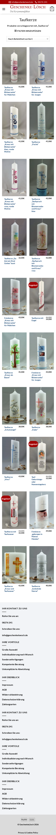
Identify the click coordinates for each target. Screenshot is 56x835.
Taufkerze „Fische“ (36, 143)
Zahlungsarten (9, 704)
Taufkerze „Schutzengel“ (10, 428)
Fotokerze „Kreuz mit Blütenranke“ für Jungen (37, 376)
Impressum (7, 684)
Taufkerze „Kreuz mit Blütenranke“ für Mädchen (9, 91)
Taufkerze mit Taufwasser (10, 533)
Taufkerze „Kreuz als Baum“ (8, 375)
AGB (4, 689)
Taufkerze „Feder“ (36, 428)
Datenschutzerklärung (13, 699)
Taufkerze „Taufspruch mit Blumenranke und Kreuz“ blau (37, 205)
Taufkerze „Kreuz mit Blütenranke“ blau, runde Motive (9, 147)
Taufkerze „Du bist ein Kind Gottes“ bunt (10, 260)
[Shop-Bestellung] (28, 39)
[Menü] (3, 9)
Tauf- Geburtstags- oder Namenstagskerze (39, 480)
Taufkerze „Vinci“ (8, 478)
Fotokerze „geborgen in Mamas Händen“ (37, 535)
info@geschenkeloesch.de (15, 635)
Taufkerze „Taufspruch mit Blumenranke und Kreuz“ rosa (37, 264)
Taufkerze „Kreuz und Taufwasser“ (9, 588)
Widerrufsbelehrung (12, 694)
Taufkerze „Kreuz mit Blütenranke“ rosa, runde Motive (9, 204)
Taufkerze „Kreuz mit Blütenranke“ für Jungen (37, 91)
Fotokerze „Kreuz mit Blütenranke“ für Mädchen (9, 321)
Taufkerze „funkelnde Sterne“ (36, 588)
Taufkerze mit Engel (37, 319)
